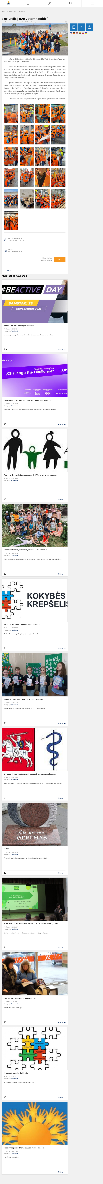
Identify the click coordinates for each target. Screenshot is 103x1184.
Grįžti (9, 270)
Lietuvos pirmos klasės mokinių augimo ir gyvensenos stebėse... (30, 774)
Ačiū (60, 259)
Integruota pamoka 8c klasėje (16, 1073)
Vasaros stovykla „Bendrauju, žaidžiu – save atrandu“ (25, 550)
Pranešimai (22, 11)
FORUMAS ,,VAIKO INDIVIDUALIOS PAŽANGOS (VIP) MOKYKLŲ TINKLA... (32, 924)
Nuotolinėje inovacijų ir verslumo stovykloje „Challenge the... (28, 400)
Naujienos (12, 11)
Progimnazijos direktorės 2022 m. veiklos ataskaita (24, 1148)
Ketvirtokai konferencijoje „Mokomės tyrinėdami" (24, 699)
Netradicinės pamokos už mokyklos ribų (20, 998)
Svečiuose (8, 849)
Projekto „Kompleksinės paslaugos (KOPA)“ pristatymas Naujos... (30, 475)
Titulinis (4, 11)
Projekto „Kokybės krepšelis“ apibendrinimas (22, 625)
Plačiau (60, 350)
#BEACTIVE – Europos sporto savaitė (19, 326)
